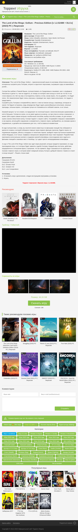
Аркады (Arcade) (68, 452)
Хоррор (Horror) (38, 452)
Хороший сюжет (9, 445)
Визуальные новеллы (47, 460)
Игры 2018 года (54, 441)
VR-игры (59, 460)
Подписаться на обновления (12, 65)
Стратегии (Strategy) (28, 456)
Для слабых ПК (69, 441)
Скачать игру (39, 303)
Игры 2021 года (9, 441)
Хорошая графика (26, 445)
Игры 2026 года (9, 437)
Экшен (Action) (69, 448)
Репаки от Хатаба (51, 433)
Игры (20, 17)
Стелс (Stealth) (9, 452)
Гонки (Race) (42, 448)
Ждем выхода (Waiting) (66, 424)
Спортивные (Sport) (10, 456)
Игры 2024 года (39, 437)
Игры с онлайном (9, 433)
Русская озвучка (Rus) (48, 424)
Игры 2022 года (69, 437)
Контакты (16, 523)
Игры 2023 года (54, 437)
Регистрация (68, 3)
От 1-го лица (56, 445)
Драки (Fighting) (53, 452)
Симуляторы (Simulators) (66, 456)
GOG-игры (19, 463)
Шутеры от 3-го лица (28, 448)
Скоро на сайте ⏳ (31, 424)
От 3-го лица (69, 445)
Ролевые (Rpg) (23, 452)
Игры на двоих (70, 460)
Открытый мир (42, 445)
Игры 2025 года (24, 437)
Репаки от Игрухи (36, 433)
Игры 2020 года (24, 441)
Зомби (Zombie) (56, 448)
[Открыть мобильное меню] (73, 9)
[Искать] (74, 16)
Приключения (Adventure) (11, 460)
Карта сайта (6, 523)
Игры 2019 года (39, 441)
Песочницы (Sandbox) (30, 460)
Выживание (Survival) (46, 456)
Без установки (57, 463)
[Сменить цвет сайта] (3, 2)
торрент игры (12, 17)
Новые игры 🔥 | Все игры (12, 424)
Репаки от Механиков (67, 433)
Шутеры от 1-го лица (10, 448)
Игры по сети (22, 433)
